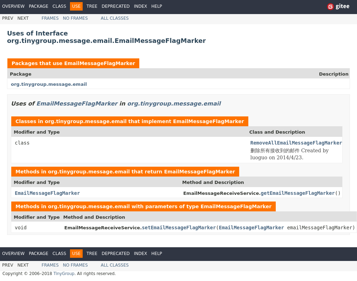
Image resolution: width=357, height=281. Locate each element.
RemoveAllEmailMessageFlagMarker (296, 143)
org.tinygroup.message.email (49, 84)
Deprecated (116, 6)
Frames (50, 18)
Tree (92, 6)
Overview (13, 6)
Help (156, 6)
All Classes (115, 18)
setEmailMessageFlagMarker (179, 227)
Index (140, 6)
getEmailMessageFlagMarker (298, 193)
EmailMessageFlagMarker (99, 63)
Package (38, 6)
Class (59, 6)
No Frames (75, 18)
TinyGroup (64, 273)
